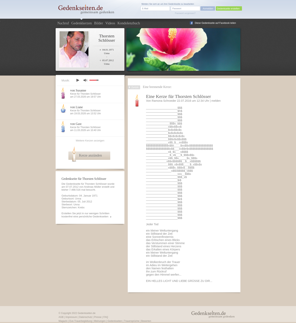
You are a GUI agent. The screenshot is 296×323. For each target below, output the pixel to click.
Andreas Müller (92, 186)
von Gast (75, 124)
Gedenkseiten (115, 321)
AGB (61, 317)
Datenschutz (85, 317)
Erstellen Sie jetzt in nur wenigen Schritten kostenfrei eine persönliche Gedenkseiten (85, 215)
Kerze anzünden (90, 155)
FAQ (105, 317)
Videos (110, 23)
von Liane (76, 107)
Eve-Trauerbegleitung (80, 321)
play (78, 80)
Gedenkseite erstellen (228, 8)
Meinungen (100, 321)
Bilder (98, 23)
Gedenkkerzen (81, 23)
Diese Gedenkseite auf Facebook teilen (215, 23)
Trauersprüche (131, 321)
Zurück (135, 87)
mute (85, 80)
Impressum (71, 317)
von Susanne (78, 90)
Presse (97, 317)
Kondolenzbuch (129, 23)
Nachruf (63, 23)
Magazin (63, 321)
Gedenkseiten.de (87, 313)
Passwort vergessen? (185, 13)
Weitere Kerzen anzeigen (90, 140)
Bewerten (146, 321)
